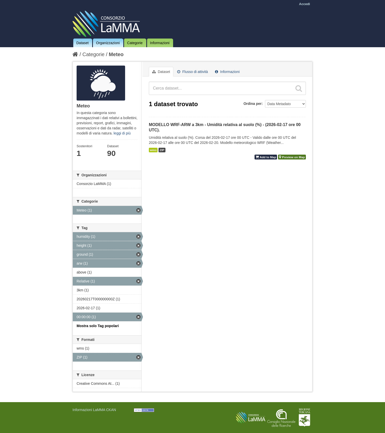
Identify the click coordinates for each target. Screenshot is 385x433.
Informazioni (160, 43)
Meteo (116, 54)
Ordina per (253, 104)
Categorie (135, 43)
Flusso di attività (192, 72)
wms (153, 150)
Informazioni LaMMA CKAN (94, 410)
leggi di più (122, 133)
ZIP (162, 150)
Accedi (304, 4)
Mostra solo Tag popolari (98, 326)
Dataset (82, 43)
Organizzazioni (108, 43)
